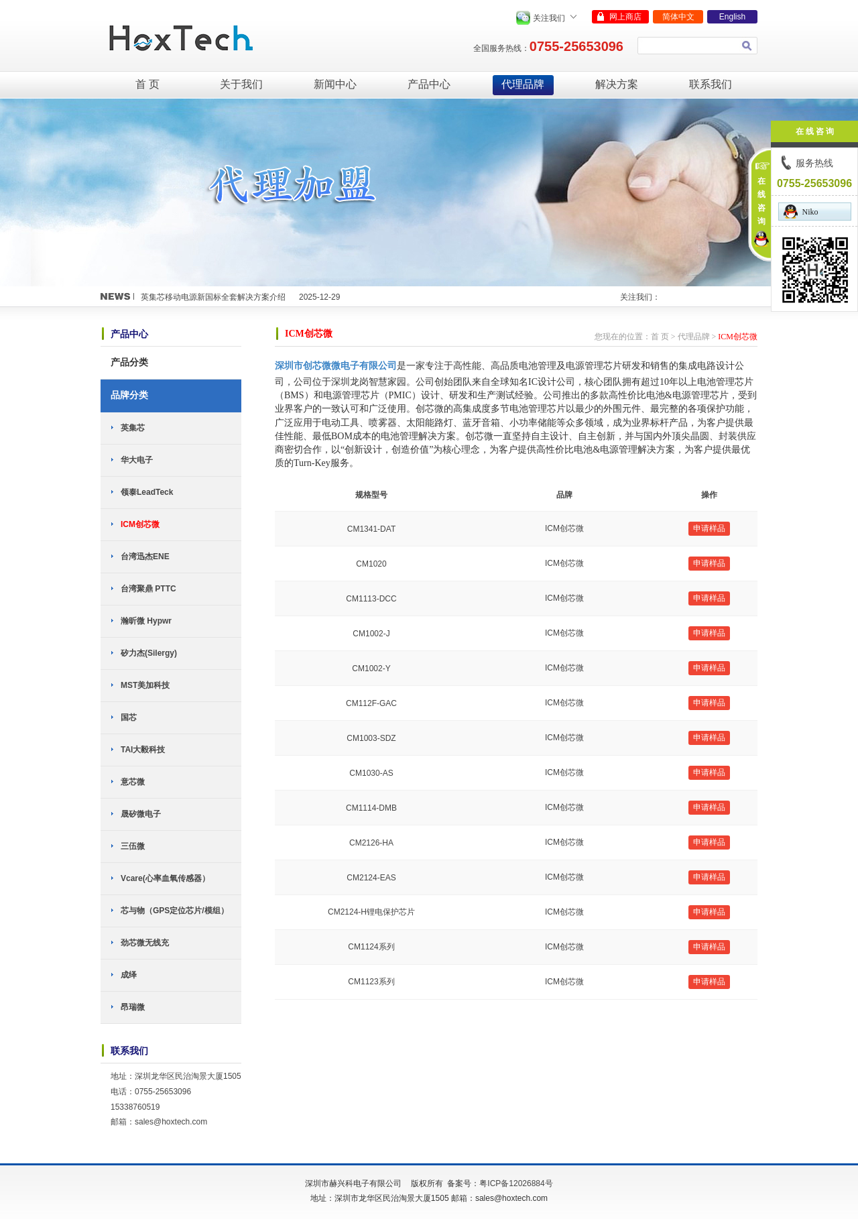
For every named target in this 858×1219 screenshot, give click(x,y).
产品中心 (429, 84)
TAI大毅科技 (143, 749)
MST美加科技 (145, 685)
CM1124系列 (371, 946)
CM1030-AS (371, 773)
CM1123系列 (371, 981)
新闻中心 (335, 84)
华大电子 (137, 460)
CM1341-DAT (371, 529)
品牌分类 (129, 395)
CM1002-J (371, 633)
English (732, 16)
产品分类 (129, 362)
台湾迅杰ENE (145, 556)
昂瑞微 (133, 1007)
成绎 (129, 975)
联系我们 (710, 84)
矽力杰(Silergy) (149, 653)
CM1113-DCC (371, 598)
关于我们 (241, 84)
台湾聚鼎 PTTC (148, 588)
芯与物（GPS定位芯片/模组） (175, 910)
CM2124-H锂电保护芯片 (371, 912)
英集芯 (133, 427)
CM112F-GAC (371, 703)
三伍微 (133, 846)
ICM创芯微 (140, 524)
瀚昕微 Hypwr (146, 621)
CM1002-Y (371, 668)
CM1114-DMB (371, 808)
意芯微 (133, 782)
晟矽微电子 (141, 814)
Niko (801, 212)
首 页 (147, 84)
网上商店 (625, 16)
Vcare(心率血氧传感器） (165, 878)
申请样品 (709, 528)
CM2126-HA (371, 843)
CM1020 (371, 564)
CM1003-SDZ (371, 738)
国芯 (129, 717)
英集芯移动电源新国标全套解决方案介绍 (213, 297)
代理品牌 (522, 84)
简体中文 (678, 16)
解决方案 (616, 84)
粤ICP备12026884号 (515, 1183)
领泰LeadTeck (147, 492)
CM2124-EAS (371, 877)
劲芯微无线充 (145, 942)
